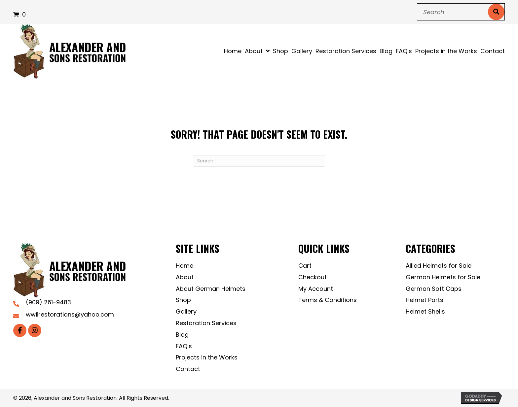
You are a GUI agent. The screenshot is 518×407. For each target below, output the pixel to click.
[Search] (259, 161)
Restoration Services (206, 323)
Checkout (312, 277)
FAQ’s (184, 346)
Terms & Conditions (327, 300)
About (185, 277)
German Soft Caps (434, 289)
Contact (188, 369)
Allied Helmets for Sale (438, 265)
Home (184, 265)
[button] (19, 330)
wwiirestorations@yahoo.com (70, 314)
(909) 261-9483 (48, 302)
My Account (315, 289)
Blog (182, 334)
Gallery (186, 311)
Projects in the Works (207, 357)
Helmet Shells (425, 311)
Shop (183, 300)
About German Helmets (210, 289)
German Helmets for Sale (443, 277)
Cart (305, 265)
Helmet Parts (424, 300)
